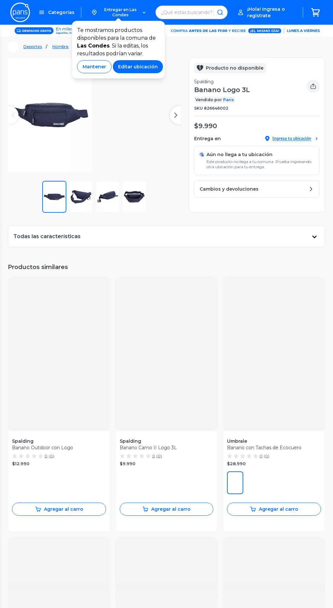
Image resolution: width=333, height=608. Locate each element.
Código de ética (304, 595)
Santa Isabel (183, 504)
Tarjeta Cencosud (189, 511)
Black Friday (118, 497)
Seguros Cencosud (191, 525)
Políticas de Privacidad (255, 595)
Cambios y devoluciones (37, 511)
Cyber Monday (121, 504)
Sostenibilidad (120, 490)
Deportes (32, 46)
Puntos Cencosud (190, 531)
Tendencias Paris (123, 545)
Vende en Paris (122, 484)
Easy (175, 497)
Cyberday (115, 511)
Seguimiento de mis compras (43, 484)
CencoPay (181, 538)
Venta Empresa (187, 545)
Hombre (60, 46)
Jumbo (178, 490)
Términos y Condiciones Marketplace (182, 595)
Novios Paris (119, 531)
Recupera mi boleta (32, 490)
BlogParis (116, 552)
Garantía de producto (34, 504)
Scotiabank (182, 518)
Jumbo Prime (185, 484)
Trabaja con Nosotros (193, 552)
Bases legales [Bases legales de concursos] (97, 601)
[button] (118, 12)
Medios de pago (28, 518)
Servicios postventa (32, 497)
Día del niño (118, 525)
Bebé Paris (117, 538)
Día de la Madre (122, 518)
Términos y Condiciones (108, 595)
